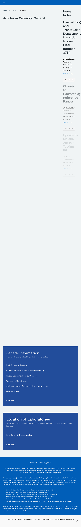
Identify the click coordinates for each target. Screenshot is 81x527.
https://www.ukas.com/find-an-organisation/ (49, 485)
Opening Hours (12, 391)
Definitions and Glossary (16, 365)
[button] (4, 2)
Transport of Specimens (16, 381)
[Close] (77, 521)
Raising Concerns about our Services (21, 376)
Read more (69, 80)
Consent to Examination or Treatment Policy (25, 371)
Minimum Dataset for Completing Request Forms (27, 386)
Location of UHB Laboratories (19, 435)
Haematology (68, 73)
